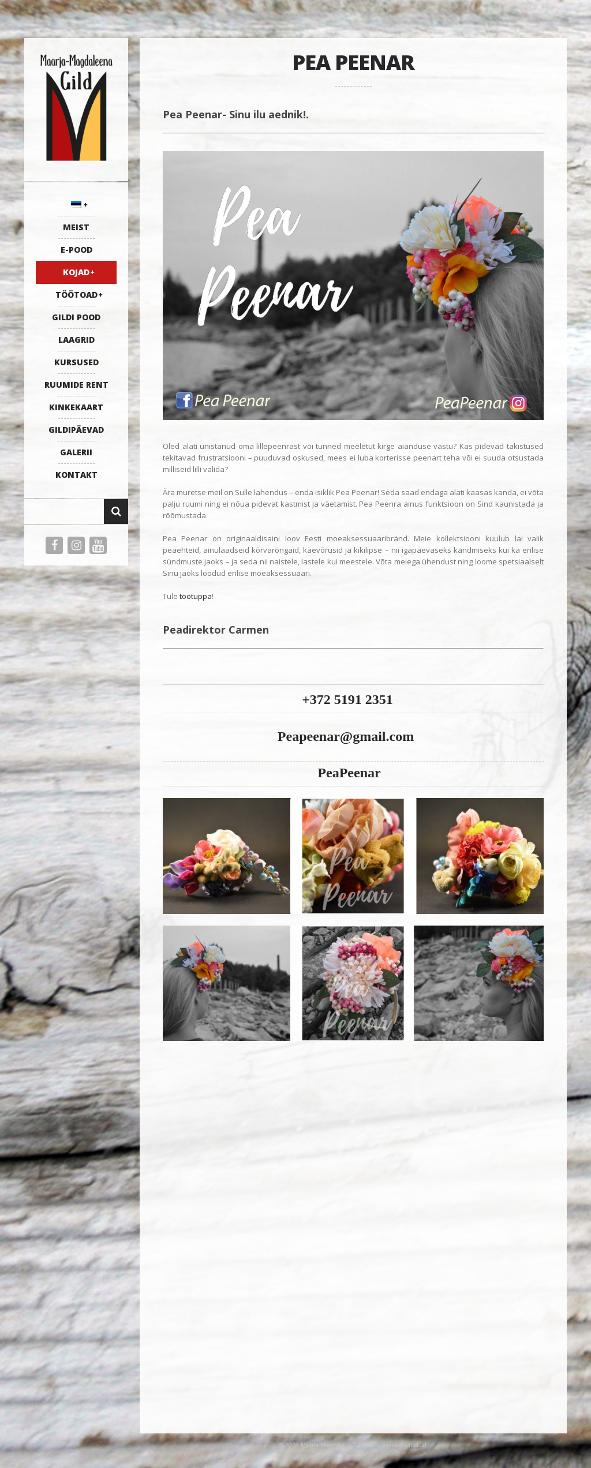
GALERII (76, 452)
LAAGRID (76, 339)
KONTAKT (76, 474)
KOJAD (76, 272)
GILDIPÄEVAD (76, 429)
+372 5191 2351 (347, 699)
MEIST (76, 227)
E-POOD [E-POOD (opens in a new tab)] (76, 249)
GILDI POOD (76, 317)
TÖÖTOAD (76, 294)
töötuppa (195, 596)
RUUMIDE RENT (76, 384)
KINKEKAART (76, 407)
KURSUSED (76, 362)
